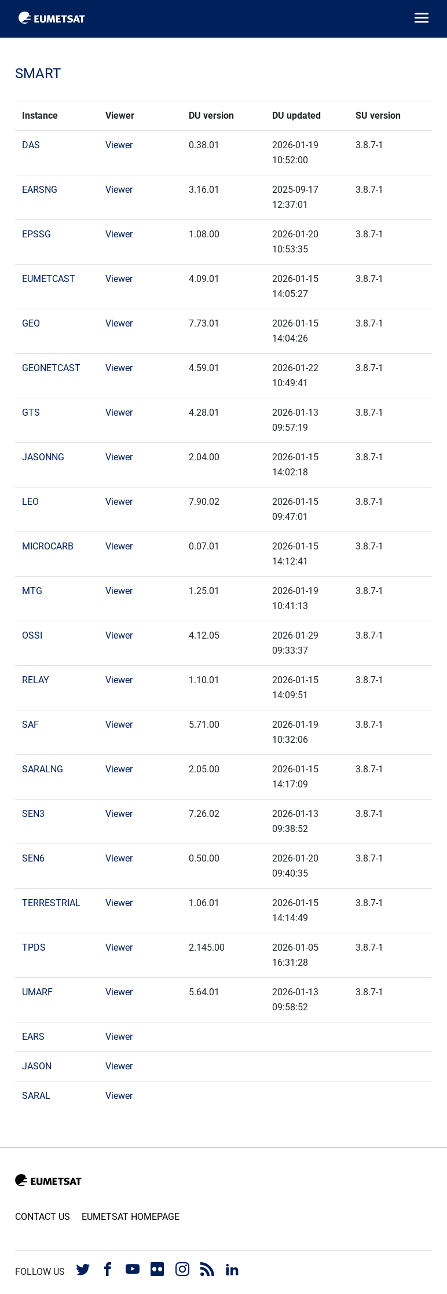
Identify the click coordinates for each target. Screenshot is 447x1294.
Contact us (42, 1216)
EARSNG (39, 189)
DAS (31, 145)
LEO (30, 501)
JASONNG (43, 457)
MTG (32, 590)
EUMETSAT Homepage (130, 1216)
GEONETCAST (51, 367)
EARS (33, 1036)
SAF (30, 724)
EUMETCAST (48, 278)
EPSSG (36, 234)
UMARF (37, 992)
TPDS (34, 947)
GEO (31, 323)
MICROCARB (48, 546)
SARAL (36, 1095)
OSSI (32, 635)
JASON (37, 1066)
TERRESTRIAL (51, 902)
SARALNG (42, 769)
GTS (31, 412)
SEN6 (33, 858)
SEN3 (33, 813)
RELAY (35, 680)
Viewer (119, 145)
